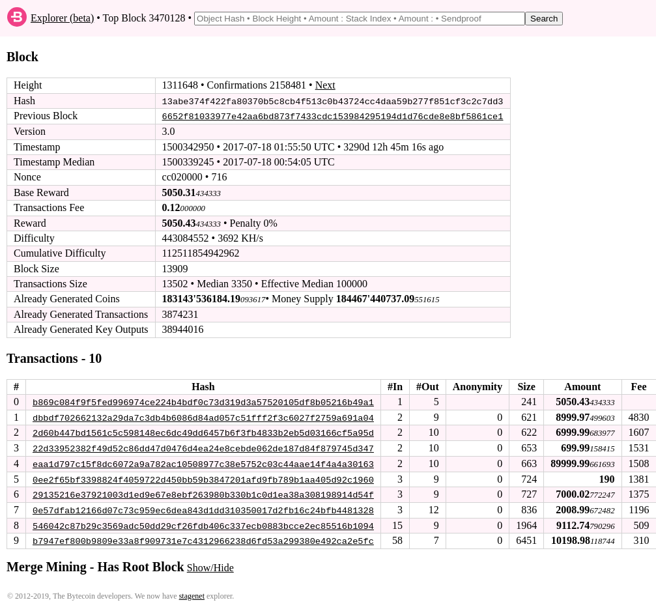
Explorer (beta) (62, 17)
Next (325, 85)
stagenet (192, 593)
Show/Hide (210, 565)
